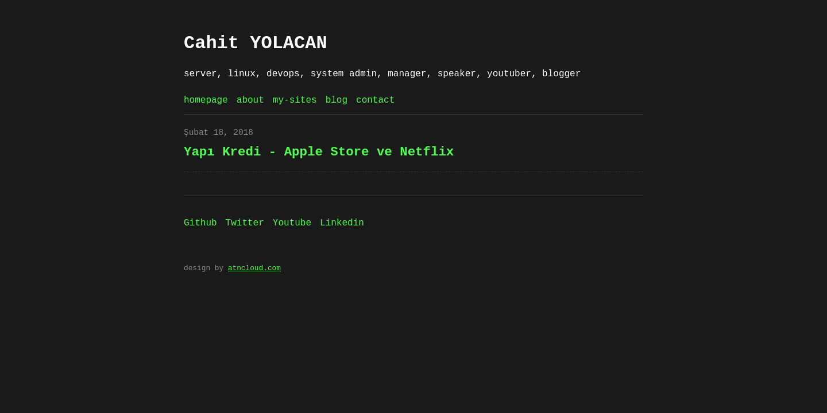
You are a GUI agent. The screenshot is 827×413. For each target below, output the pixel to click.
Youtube (292, 223)
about (250, 100)
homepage (206, 100)
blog (336, 100)
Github (200, 223)
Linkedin (342, 223)
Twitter (245, 223)
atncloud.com (254, 268)
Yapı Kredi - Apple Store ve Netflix (319, 152)
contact (375, 100)
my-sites (295, 100)
